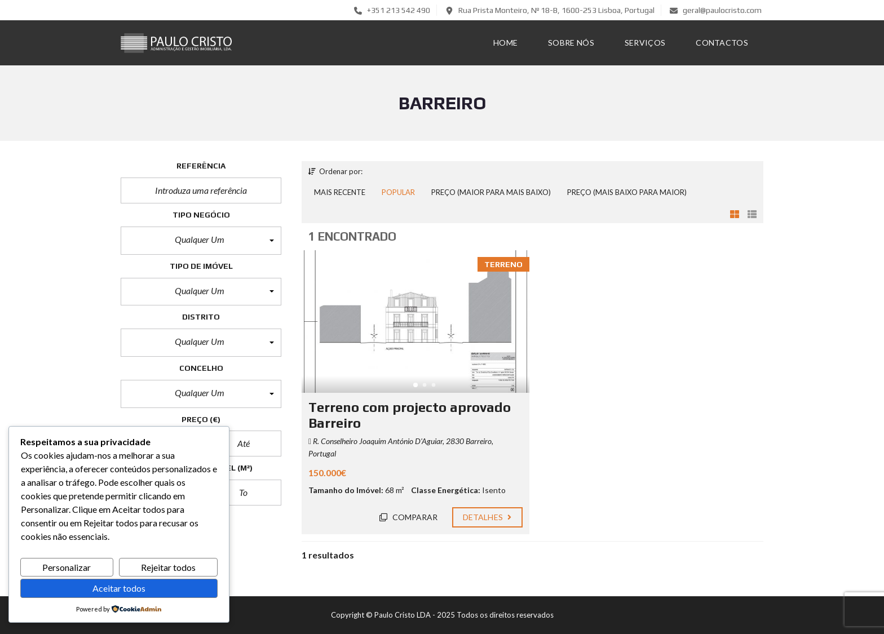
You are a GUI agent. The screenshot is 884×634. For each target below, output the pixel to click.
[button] (201, 241)
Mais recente (339, 192)
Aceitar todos (118, 588)
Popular (398, 192)
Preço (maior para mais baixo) (491, 192)
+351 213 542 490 (392, 10)
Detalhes (487, 517)
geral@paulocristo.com (716, 10)
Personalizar (66, 567)
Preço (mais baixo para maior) (627, 192)
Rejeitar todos (168, 567)
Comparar (408, 517)
